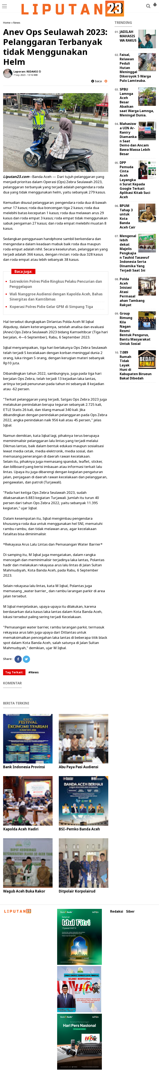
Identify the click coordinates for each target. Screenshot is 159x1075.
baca (96, 81)
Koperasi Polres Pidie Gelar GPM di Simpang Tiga (51, 306)
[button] (155, 3)
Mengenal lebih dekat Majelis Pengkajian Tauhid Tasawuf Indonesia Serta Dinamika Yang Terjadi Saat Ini (134, 253)
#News (33, 672)
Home (7, 22)
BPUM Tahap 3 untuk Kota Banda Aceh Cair (127, 216)
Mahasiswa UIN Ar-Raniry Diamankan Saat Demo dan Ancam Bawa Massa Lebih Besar (135, 138)
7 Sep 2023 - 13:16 (23, 74)
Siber (130, 911)
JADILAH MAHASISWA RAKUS (128, 36)
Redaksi (116, 911)
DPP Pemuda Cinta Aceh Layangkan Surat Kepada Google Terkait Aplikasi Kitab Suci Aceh (135, 179)
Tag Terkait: (14, 672)
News (16, 22)
